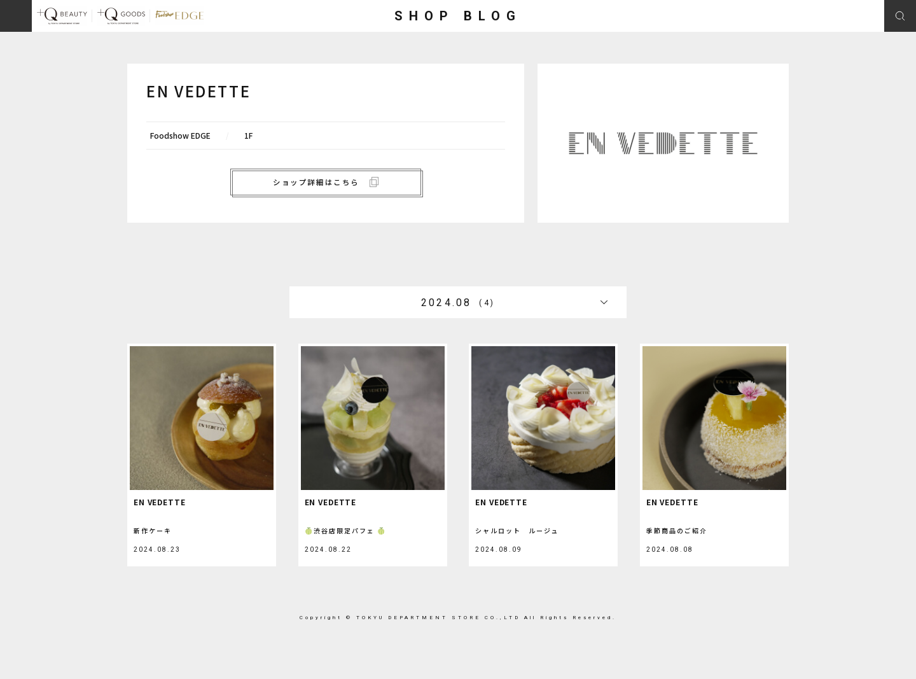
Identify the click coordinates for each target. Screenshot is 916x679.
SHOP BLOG (458, 16)
